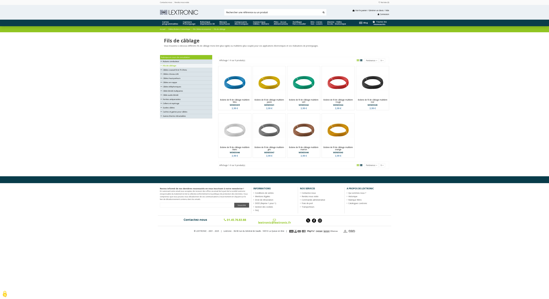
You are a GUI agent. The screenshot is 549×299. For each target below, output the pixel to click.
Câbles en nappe (170, 82)
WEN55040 (304, 152)
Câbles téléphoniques (172, 86)
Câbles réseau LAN (171, 74)
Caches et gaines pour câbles (175, 112)
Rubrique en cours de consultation (175, 57)
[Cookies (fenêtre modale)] (5, 294)
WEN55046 (235, 152)
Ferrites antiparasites (172, 99)
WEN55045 (373, 105)
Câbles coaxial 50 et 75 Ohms (175, 70)
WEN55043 (338, 152)
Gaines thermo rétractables (174, 116)
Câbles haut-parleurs (171, 78)
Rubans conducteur (171, 61)
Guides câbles (169, 107)
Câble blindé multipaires (173, 91)
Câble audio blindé (170, 95)
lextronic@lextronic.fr (274, 221)
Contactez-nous (195, 220)
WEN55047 (269, 152)
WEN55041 (269, 105)
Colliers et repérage (171, 103)
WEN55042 (304, 105)
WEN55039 (235, 105)
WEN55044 (338, 105)
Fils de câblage (169, 65)
